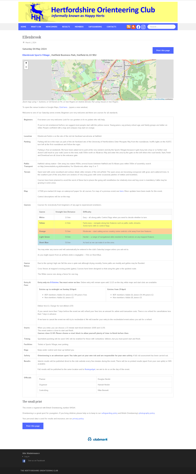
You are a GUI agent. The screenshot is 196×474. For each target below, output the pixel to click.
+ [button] (26, 63)
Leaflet (149, 99)
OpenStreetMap (159, 99)
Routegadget (90, 369)
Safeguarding (95, 26)
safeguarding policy (109, 413)
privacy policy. (78, 418)
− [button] (26, 67)
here (122, 191)
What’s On (36, 26)
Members (79, 26)
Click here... (64, 107)
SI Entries (54, 282)
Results (66, 26)
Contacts (111, 26)
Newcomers (51, 26)
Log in (26, 456)
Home (23, 26)
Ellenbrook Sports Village (36, 55)
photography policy (147, 413)
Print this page (163, 50)
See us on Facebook (36, 460)
